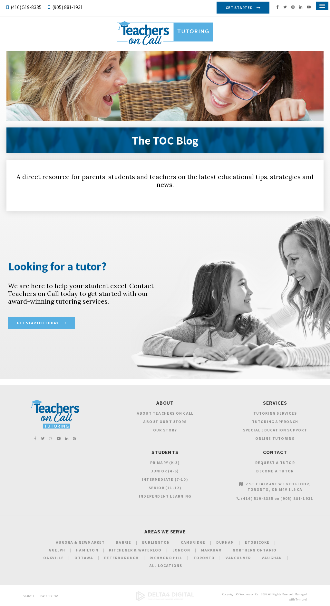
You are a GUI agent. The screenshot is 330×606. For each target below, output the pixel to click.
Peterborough (121, 557)
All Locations (165, 565)
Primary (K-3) (165, 462)
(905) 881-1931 (67, 7)
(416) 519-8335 (26, 7)
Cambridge (193, 542)
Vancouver (238, 557)
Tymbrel (301, 599)
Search (28, 596)
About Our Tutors (165, 421)
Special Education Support (275, 430)
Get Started (239, 7)
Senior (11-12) (165, 487)
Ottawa (83, 557)
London (181, 550)
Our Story (165, 430)
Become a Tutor (275, 471)
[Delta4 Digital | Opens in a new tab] (165, 600)
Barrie (123, 542)
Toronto (204, 557)
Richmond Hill (166, 557)
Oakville (53, 557)
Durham (225, 542)
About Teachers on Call (165, 413)
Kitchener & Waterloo (135, 550)
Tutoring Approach (275, 421)
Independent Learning (165, 496)
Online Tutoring (275, 438)
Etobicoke (257, 542)
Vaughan (272, 557)
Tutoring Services (275, 413)
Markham (211, 550)
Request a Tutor (275, 462)
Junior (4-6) (165, 471)
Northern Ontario (255, 550)
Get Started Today (37, 322)
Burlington (156, 542)
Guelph (57, 550)
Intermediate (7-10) (165, 479)
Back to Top (49, 596)
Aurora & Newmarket (80, 542)
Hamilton (87, 550)
